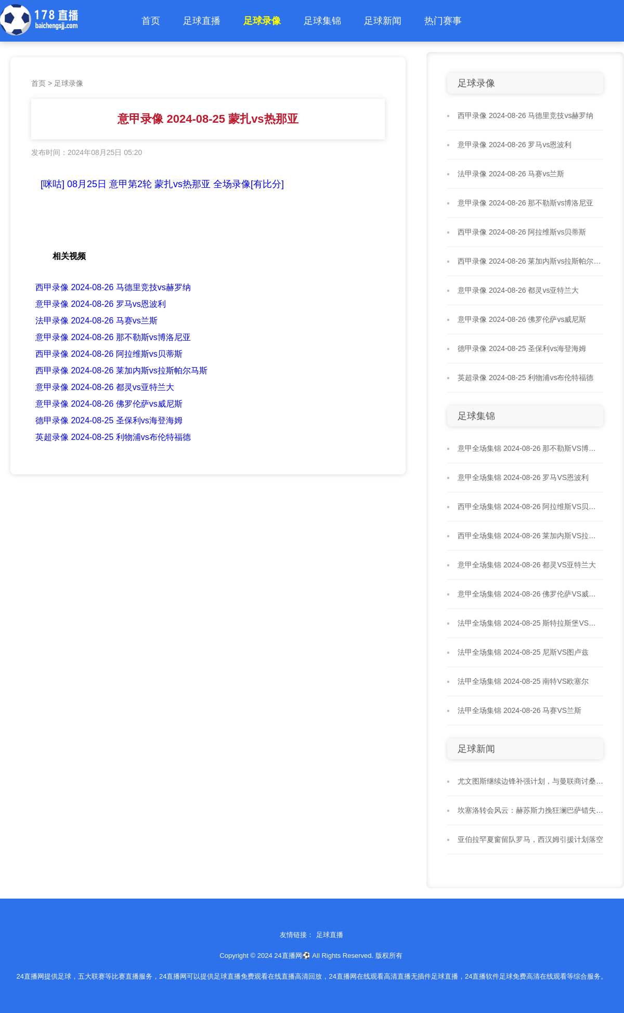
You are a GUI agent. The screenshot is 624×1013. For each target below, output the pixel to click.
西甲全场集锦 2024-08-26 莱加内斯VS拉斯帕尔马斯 (530, 535)
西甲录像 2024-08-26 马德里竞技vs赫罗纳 (113, 287)
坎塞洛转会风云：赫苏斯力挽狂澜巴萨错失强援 (530, 810)
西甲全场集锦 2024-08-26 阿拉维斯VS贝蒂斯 (530, 506)
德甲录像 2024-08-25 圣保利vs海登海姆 (109, 420)
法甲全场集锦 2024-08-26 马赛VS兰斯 (519, 710)
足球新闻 (382, 21)
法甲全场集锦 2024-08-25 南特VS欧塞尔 (523, 681)
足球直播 (201, 21)
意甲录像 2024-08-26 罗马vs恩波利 (100, 304)
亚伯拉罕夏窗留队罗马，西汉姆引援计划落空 (530, 839)
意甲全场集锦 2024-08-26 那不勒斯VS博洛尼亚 (530, 448)
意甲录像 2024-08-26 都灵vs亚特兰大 (104, 387)
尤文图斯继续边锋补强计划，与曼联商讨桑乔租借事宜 (530, 781)
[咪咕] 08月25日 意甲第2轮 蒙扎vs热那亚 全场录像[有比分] (162, 184)
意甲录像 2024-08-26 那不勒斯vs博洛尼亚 (113, 337)
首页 (150, 21)
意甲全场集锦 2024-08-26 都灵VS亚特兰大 (527, 565)
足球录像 (262, 21)
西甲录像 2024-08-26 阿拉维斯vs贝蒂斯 (109, 353)
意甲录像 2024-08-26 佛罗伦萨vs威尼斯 (109, 403)
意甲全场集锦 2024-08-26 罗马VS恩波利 (523, 477)
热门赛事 (443, 21)
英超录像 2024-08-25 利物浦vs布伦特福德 (113, 437)
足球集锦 (322, 21)
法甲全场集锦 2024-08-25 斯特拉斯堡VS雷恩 (530, 623)
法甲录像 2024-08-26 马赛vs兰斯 (96, 320)
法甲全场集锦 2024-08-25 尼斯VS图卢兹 (523, 652)
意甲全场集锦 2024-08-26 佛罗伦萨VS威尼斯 (530, 594)
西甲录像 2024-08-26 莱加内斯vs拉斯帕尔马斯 (121, 370)
